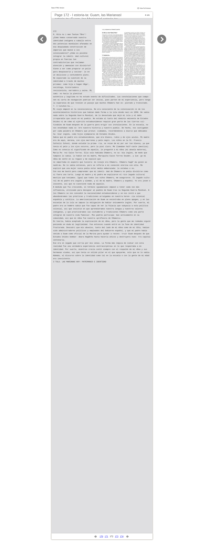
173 (116, 536)
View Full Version (145, 8)
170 (101, 536)
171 (106, 536)
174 (121, 536)
